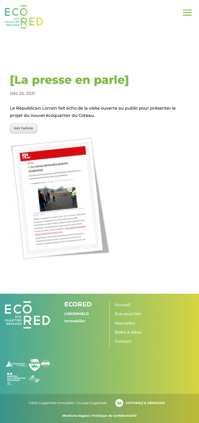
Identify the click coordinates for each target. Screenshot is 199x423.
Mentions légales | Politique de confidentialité (99, 416)
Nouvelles (125, 323)
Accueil (122, 304)
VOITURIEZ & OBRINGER (145, 403)
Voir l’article (23, 128)
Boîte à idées (128, 332)
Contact (123, 341)
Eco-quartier (128, 313)
